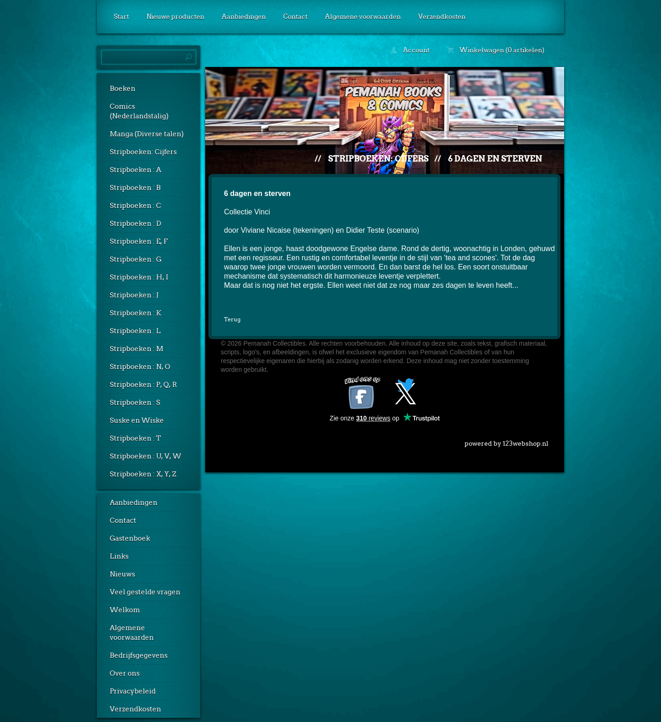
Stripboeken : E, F (139, 241)
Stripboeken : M (136, 349)
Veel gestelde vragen (145, 592)
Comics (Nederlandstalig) (139, 111)
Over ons (125, 673)
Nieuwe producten (175, 16)
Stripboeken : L (135, 331)
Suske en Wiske (137, 420)
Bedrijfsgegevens (139, 655)
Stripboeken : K (135, 313)
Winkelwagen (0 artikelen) (495, 50)
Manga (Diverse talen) (147, 134)
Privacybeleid (133, 691)
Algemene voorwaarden (363, 16)
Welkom (125, 610)
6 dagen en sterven (495, 158)
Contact (295, 16)
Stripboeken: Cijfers (143, 152)
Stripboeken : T (135, 438)
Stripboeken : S (135, 402)
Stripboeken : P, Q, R (143, 385)
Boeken (122, 88)
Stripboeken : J (134, 295)
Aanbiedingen (244, 16)
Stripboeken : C (135, 205)
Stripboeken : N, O (140, 367)
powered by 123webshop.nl (507, 441)
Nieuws (122, 574)
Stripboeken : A (135, 170)
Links (119, 556)
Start (121, 16)
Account (410, 50)
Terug (232, 319)
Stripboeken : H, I (139, 277)
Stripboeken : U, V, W (145, 456)
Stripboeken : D (135, 223)
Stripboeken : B (135, 188)
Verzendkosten (441, 16)
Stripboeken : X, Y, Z (143, 474)
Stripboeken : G (136, 259)
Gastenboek (130, 538)
